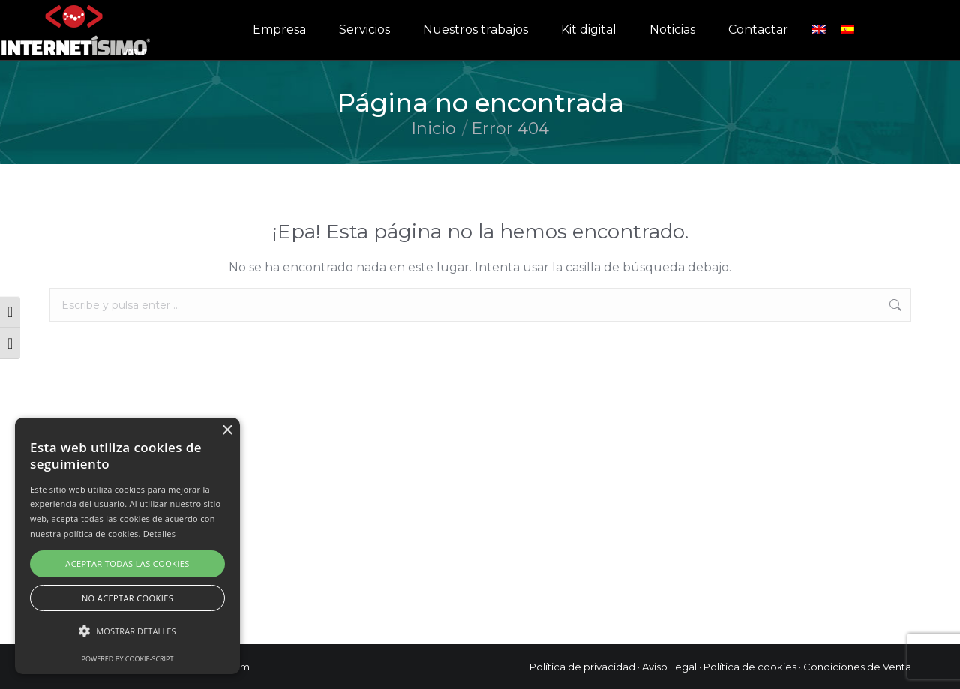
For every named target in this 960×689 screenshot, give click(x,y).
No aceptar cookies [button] (127, 598)
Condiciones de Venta (857, 667)
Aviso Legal (669, 667)
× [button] (226, 430)
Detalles (159, 533)
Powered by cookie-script (128, 659)
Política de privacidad (582, 667)
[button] (127, 631)
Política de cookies (750, 667)
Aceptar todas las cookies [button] (127, 563)
